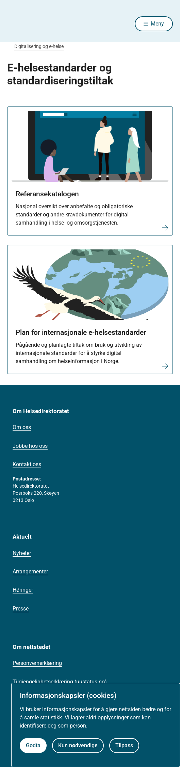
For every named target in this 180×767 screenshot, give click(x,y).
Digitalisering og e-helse (39, 46)
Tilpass (124, 745)
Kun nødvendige (78, 745)
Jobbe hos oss (30, 446)
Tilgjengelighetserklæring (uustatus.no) (60, 682)
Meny (157, 23)
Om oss (22, 427)
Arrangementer (30, 571)
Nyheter (22, 553)
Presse (21, 608)
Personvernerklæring (37, 663)
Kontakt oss (27, 464)
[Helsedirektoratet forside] (15, 24)
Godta (33, 745)
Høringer (23, 590)
